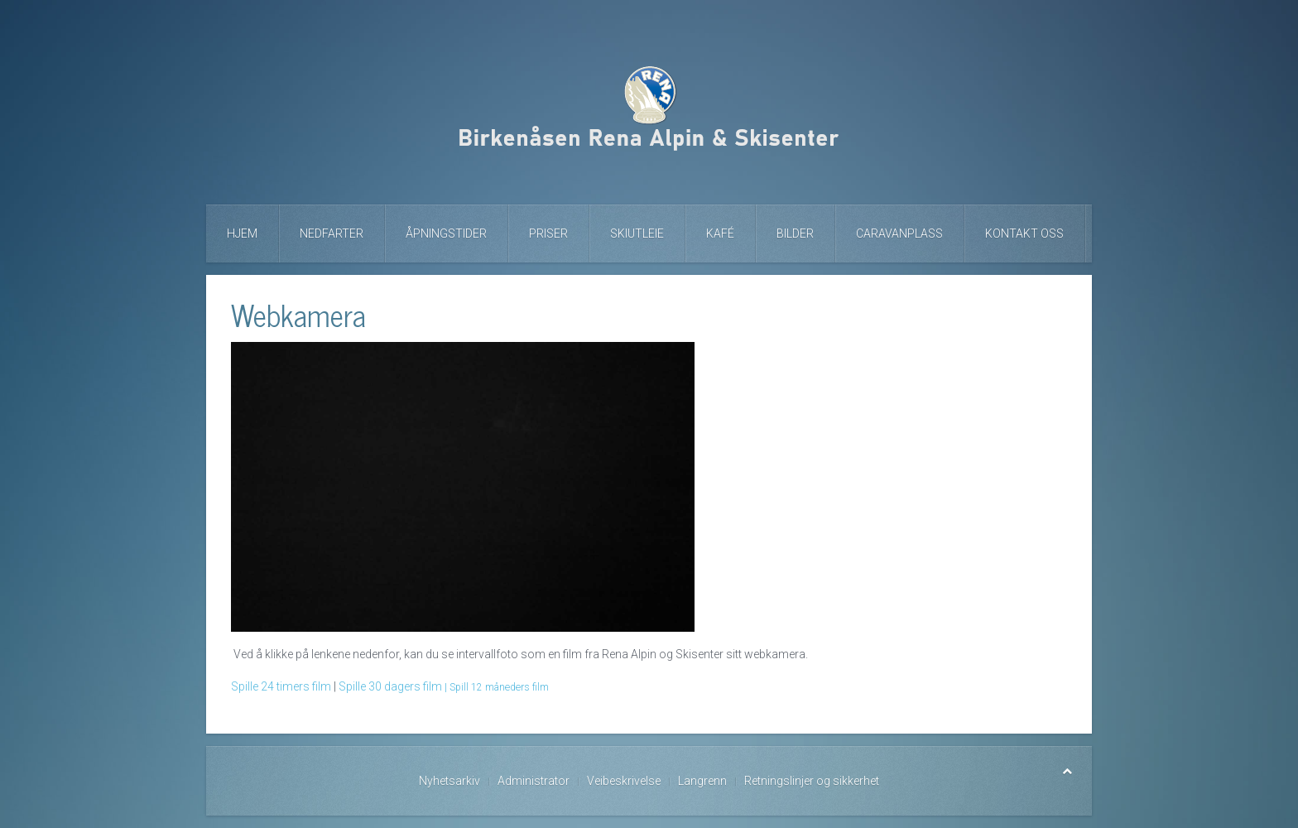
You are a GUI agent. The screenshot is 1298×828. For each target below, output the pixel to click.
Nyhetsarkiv (449, 780)
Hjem (242, 233)
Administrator (534, 780)
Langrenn (702, 780)
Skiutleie (637, 233)
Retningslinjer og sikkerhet (811, 780)
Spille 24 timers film (281, 686)
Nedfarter (331, 233)
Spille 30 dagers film (390, 686)
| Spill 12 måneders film (497, 687)
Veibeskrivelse (624, 780)
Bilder (795, 233)
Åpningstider (446, 233)
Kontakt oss (1024, 233)
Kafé (720, 233)
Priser (548, 233)
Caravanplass (899, 233)
